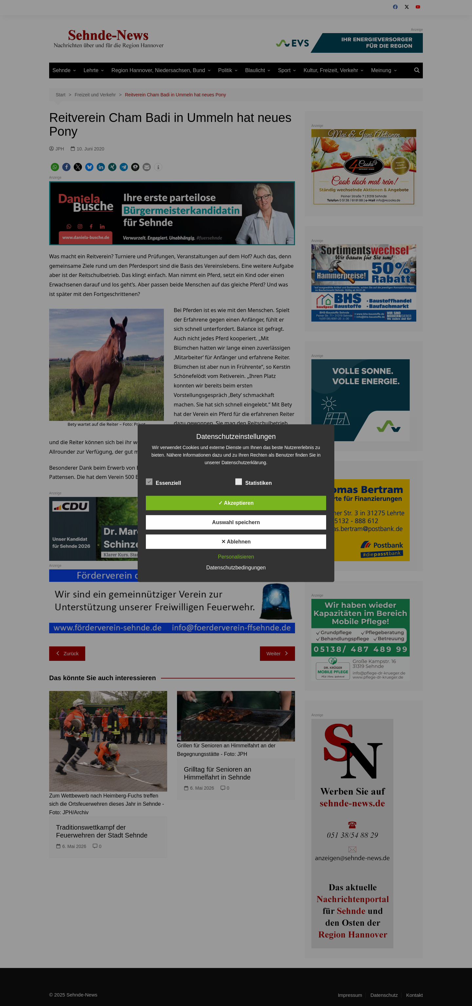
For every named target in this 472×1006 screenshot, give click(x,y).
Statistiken (253, 481)
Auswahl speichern (236, 522)
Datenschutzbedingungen (236, 567)
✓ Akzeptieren (236, 502)
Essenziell (163, 481)
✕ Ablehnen (236, 541)
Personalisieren (236, 556)
